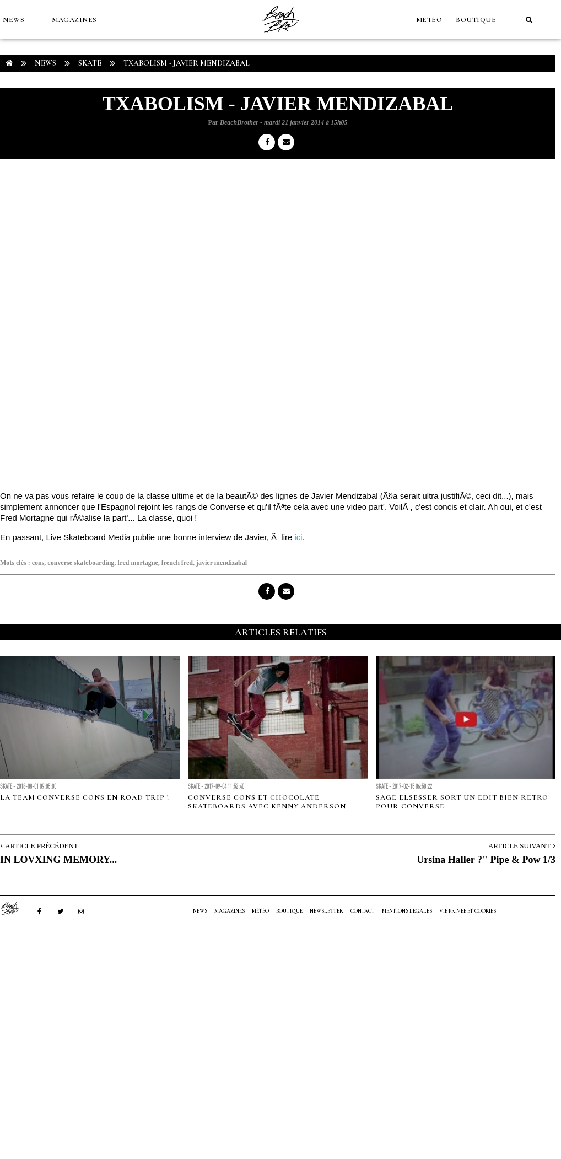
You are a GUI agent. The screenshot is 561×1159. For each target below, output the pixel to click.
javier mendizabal (221, 563)
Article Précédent (41, 846)
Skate (89, 63)
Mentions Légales (407, 911)
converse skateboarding (80, 563)
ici (299, 537)
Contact (362, 911)
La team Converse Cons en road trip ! (84, 797)
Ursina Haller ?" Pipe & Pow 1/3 (486, 859)
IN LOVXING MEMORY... (58, 859)
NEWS (13, 19)
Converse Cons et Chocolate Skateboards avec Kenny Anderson (267, 802)
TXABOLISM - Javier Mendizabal (186, 63)
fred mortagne (137, 563)
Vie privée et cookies (467, 911)
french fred (177, 563)
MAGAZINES (74, 19)
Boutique (476, 19)
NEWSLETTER (326, 911)
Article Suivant (519, 846)
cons (38, 563)
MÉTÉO (429, 19)
